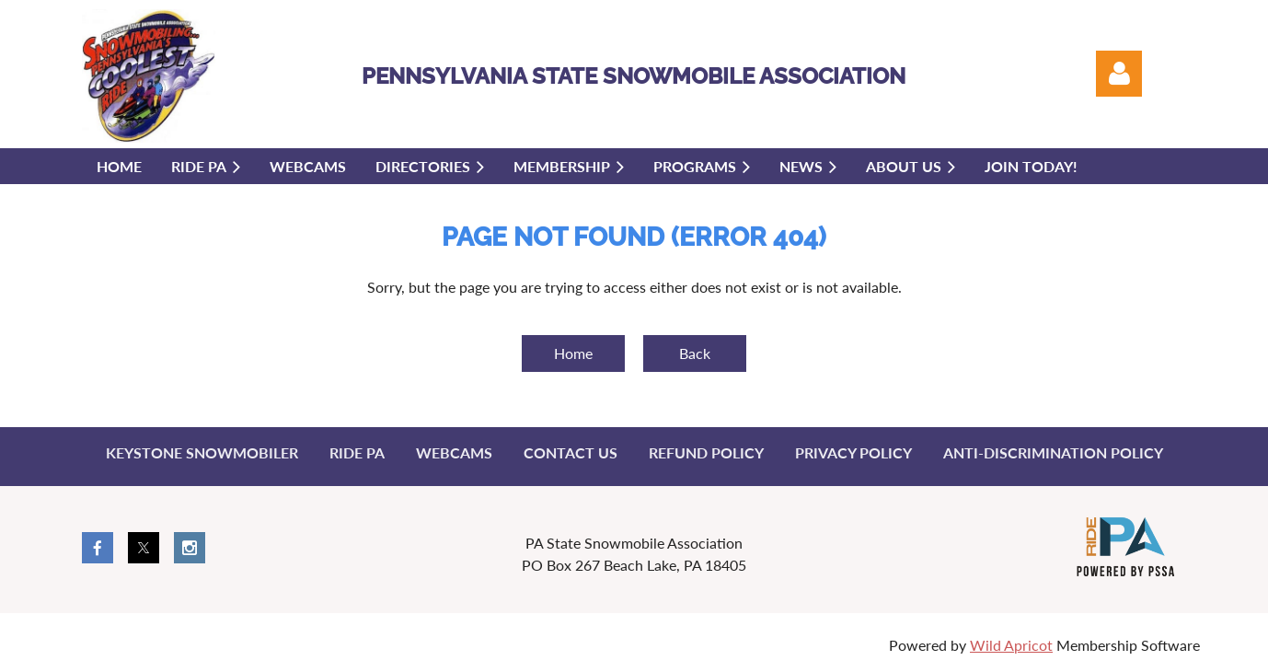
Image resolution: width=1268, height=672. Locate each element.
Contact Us (570, 452)
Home (573, 353)
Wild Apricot (1011, 645)
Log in (1119, 74)
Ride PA (357, 452)
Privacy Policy (853, 452)
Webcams (454, 452)
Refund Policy (706, 452)
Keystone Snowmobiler (202, 452)
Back (694, 353)
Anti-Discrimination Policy (1053, 452)
